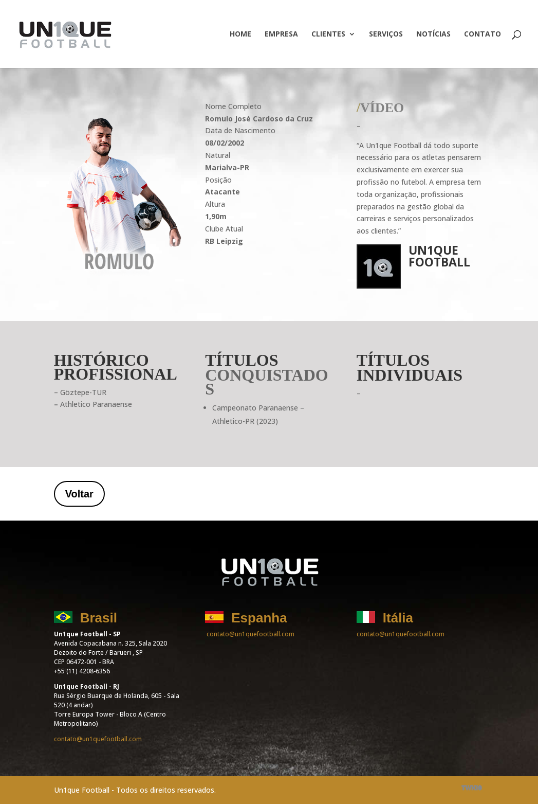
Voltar (79, 493)
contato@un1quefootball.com (98, 739)
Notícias (433, 34)
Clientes (328, 34)
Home (240, 34)
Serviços (386, 34)
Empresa (281, 34)
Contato (482, 34)
